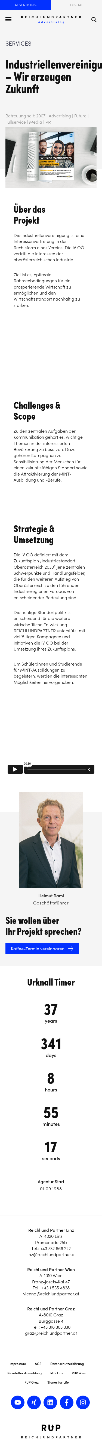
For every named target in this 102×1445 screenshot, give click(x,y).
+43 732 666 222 (55, 1248)
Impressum (18, 1364)
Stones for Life (58, 1382)
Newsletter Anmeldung (24, 1373)
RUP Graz (31, 1382)
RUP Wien (79, 1373)
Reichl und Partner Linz (51, 1230)
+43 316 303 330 (55, 1327)
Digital (76, 5)
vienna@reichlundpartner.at (51, 1293)
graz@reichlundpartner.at (51, 1333)
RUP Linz (56, 1373)
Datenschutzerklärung (67, 1364)
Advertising (25, 5)
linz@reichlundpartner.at (51, 1254)
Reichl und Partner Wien (51, 1269)
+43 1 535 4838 (56, 1287)
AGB (38, 1364)
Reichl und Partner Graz (51, 1309)
